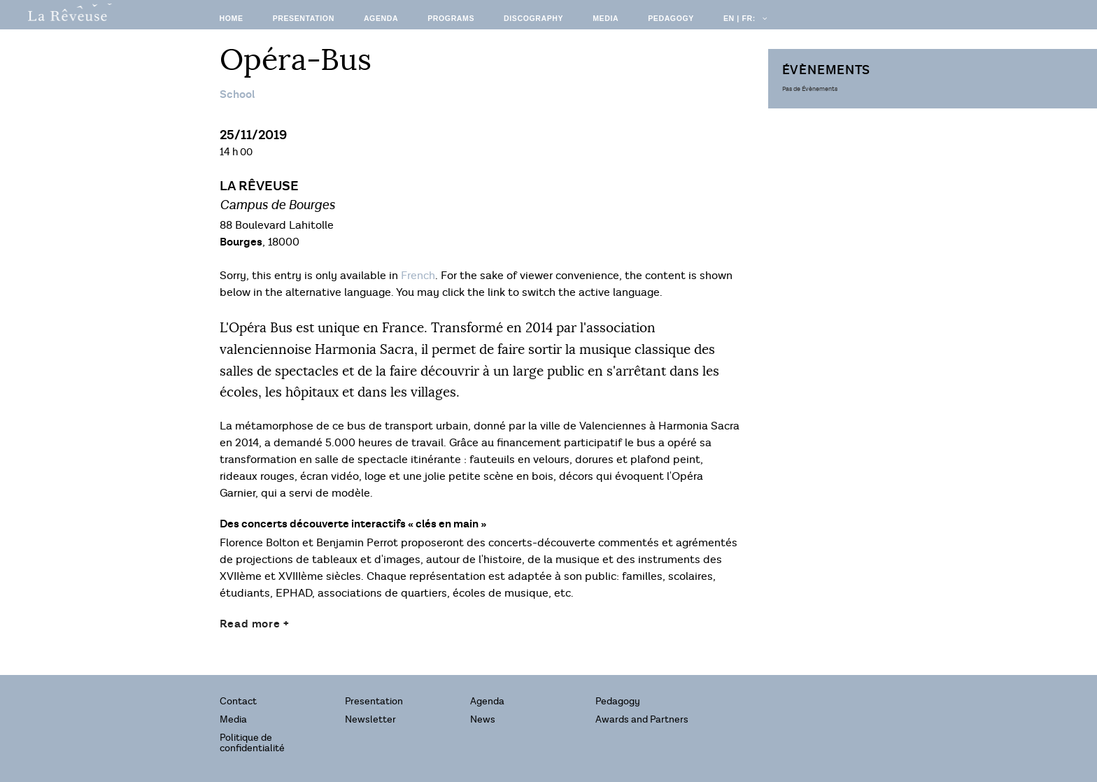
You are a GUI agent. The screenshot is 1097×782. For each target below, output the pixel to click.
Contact (238, 701)
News (482, 719)
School (237, 94)
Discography (533, 18)
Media (605, 18)
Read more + (255, 624)
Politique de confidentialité (252, 743)
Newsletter (370, 719)
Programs (450, 18)
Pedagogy (671, 18)
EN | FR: (744, 18)
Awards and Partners (641, 719)
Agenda (381, 18)
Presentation (303, 18)
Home (231, 18)
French (418, 276)
